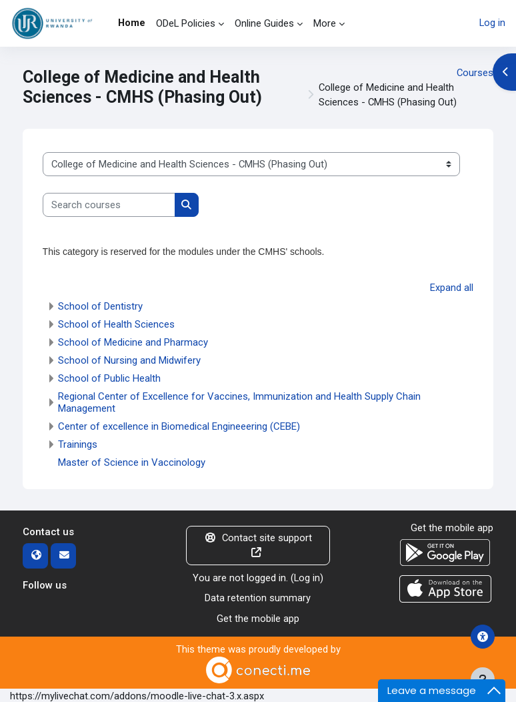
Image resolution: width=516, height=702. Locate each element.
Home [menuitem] (131, 23)
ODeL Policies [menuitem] (185, 23)
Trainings (77, 444)
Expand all (451, 288)
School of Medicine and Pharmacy (133, 342)
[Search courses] (109, 205)
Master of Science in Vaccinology (131, 462)
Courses (475, 73)
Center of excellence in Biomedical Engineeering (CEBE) (179, 426)
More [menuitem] (324, 23)
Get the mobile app (258, 617)
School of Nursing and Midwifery (129, 360)
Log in (492, 23)
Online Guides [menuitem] (264, 23)
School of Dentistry (100, 306)
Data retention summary (258, 597)
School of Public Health (109, 378)
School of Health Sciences (116, 324)
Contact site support (258, 545)
